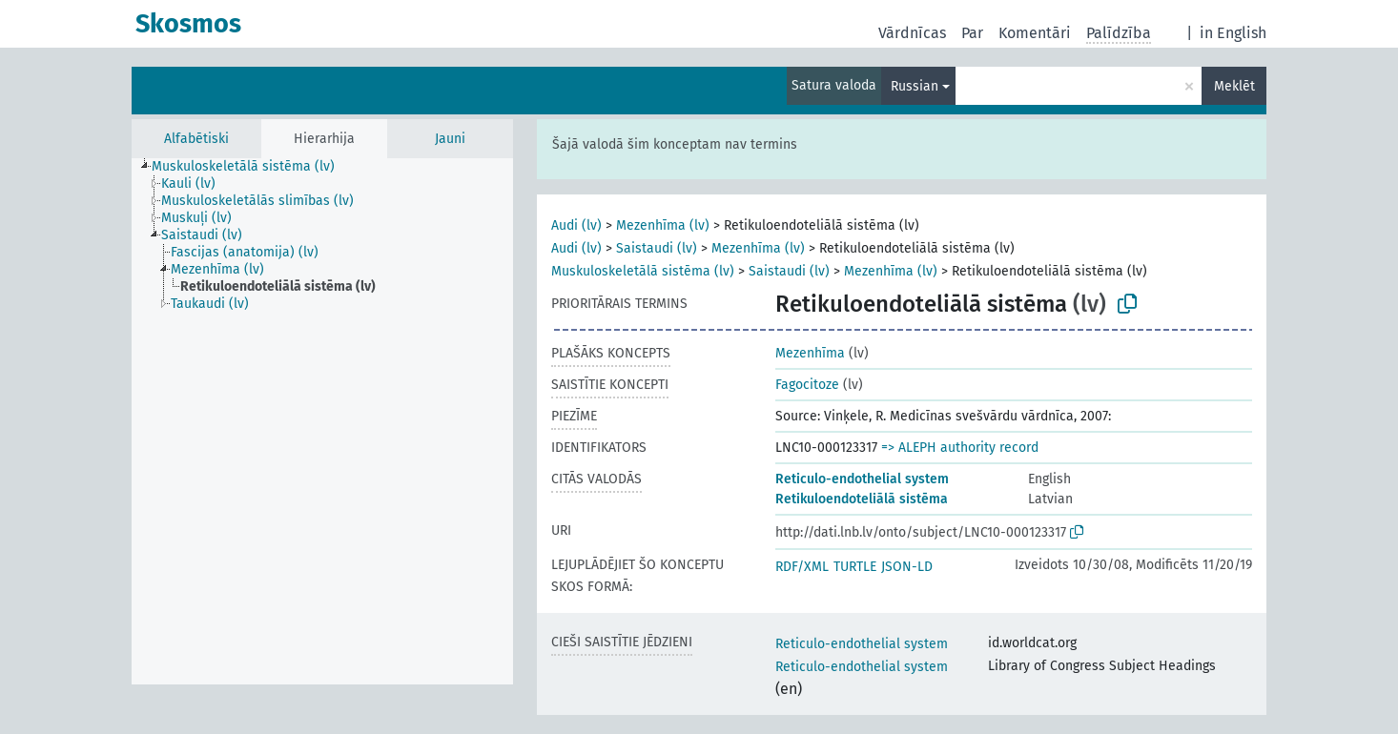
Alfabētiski (196, 139)
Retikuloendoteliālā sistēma (861, 499)
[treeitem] (251, 166)
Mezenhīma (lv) (662, 225)
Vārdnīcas (912, 33)
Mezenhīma (810, 353)
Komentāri (1034, 33)
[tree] (322, 421)
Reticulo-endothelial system (862, 479)
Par (972, 33)
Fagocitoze (807, 385)
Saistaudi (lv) (656, 248)
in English (1233, 33)
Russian (914, 86)
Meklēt (1234, 86)
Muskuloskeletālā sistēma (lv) (642, 271)
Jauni (450, 139)
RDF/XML (802, 567)
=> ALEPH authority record (959, 447)
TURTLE (854, 567)
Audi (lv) (576, 225)
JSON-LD (907, 567)
